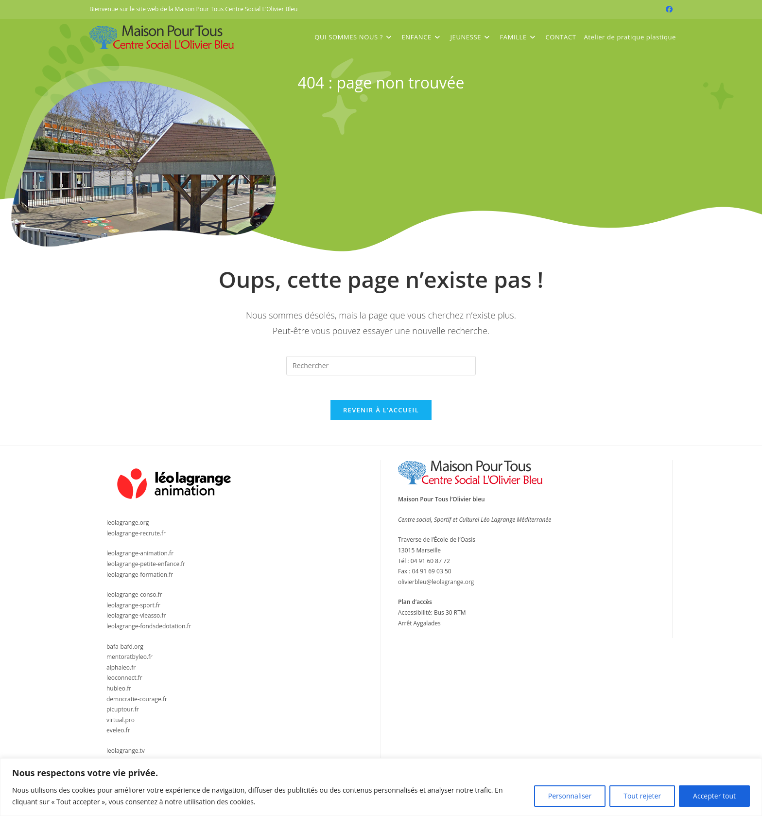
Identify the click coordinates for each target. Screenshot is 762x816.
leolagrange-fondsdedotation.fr (148, 630)
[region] (381, 787)
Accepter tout (714, 795)
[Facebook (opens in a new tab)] (668, 9)
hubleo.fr (118, 693)
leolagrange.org (127, 527)
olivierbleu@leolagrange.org (436, 586)
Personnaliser (569, 795)
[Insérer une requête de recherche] (381, 365)
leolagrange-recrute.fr (136, 537)
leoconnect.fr (124, 682)
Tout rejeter (642, 795)
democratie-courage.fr (136, 703)
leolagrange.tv (125, 755)
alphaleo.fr (121, 672)
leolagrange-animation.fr (139, 558)
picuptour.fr (122, 714)
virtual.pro (120, 724)
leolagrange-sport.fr (133, 609)
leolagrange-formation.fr (139, 579)
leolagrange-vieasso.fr (136, 620)
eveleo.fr (118, 735)
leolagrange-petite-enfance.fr (145, 568)
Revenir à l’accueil (381, 414)
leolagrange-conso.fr (134, 599)
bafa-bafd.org (124, 651)
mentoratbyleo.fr (129, 661)
